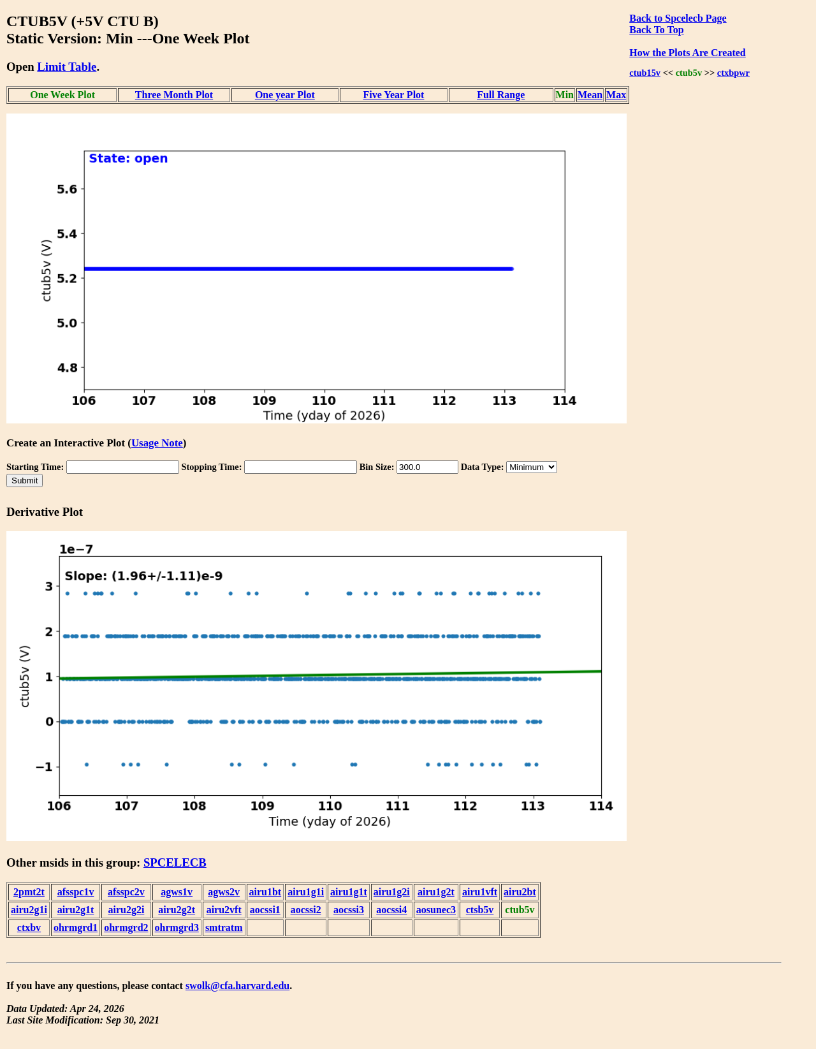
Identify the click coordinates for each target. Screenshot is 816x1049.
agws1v (177, 891)
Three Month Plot (174, 94)
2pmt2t (29, 891)
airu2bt (520, 891)
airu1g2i (392, 891)
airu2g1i (29, 909)
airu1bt (265, 891)
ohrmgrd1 (76, 927)
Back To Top (656, 29)
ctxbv (29, 927)
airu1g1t (348, 891)
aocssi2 (306, 909)
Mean (590, 94)
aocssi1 (265, 909)
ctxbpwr (733, 73)
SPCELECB (175, 862)
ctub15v (644, 73)
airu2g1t (75, 909)
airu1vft (479, 891)
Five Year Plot (393, 94)
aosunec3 (436, 909)
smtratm (224, 927)
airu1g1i (306, 891)
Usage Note (157, 443)
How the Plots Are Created (687, 52)
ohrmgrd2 (126, 927)
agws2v (224, 891)
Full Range (501, 94)
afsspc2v (126, 891)
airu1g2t (436, 891)
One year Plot (285, 94)
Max (616, 94)
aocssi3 (348, 909)
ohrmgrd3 (177, 927)
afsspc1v (75, 891)
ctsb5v (480, 909)
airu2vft (224, 909)
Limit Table (66, 66)
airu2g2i (126, 909)
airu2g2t (176, 909)
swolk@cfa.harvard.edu (237, 985)
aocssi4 (391, 909)
